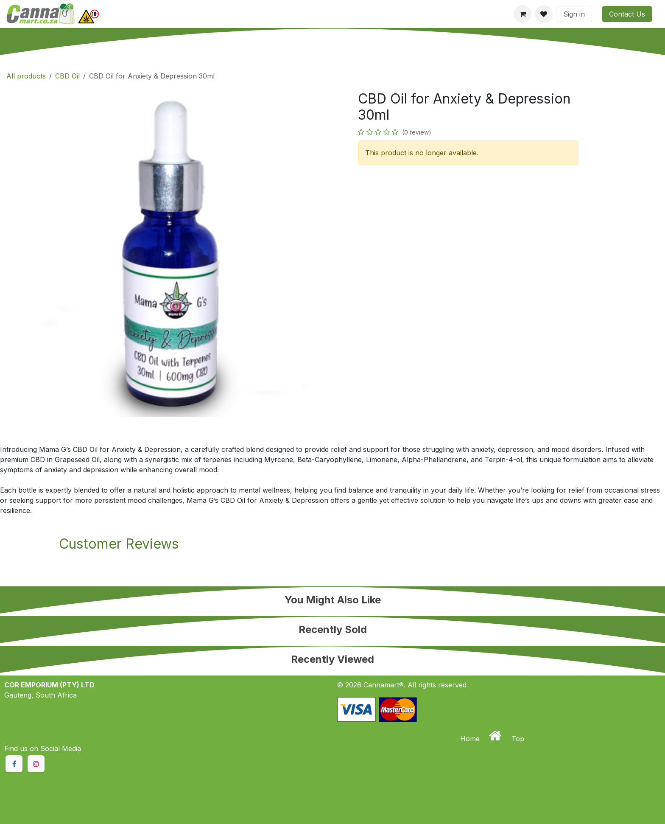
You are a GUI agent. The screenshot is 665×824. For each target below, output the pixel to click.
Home (471, 738)
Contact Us (627, 14)
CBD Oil (67, 76)
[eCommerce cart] (522, 14)
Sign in (574, 14)
